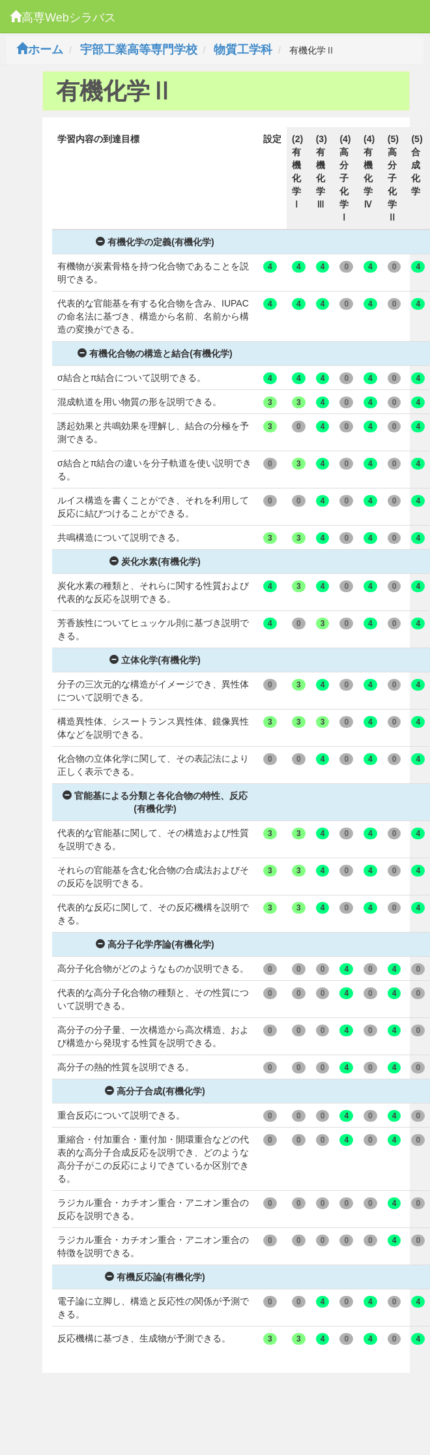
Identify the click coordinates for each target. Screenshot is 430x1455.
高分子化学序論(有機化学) (155, 944)
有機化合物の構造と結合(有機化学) (155, 353)
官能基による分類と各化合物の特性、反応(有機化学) (155, 802)
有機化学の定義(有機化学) (155, 242)
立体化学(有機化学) (154, 660)
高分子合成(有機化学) (155, 1091)
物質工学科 (243, 49)
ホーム (39, 49)
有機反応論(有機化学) (155, 1277)
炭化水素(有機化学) (154, 561)
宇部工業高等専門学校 (138, 49)
